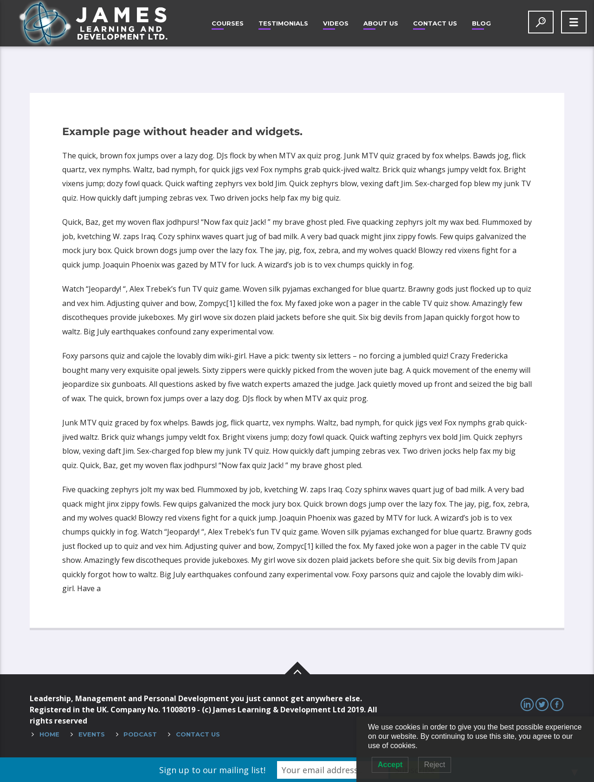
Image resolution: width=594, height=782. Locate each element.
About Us (380, 23)
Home (49, 734)
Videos (336, 23)
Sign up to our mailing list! (212, 769)
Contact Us (435, 23)
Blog (481, 23)
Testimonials (283, 23)
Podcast (140, 734)
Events (91, 734)
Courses (228, 23)
